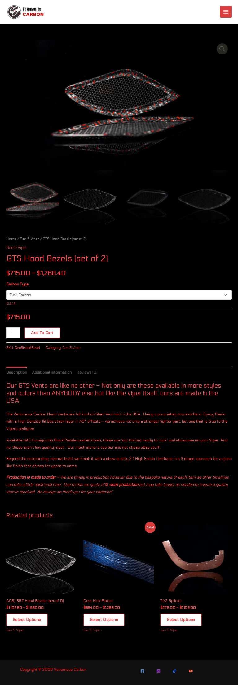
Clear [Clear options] (10, 304)
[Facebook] (142, 671)
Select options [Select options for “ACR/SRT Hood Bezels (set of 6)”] (27, 620)
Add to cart (42, 333)
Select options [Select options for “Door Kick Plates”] (104, 620)
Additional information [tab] (52, 372)
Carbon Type (17, 284)
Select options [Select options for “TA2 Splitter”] (181, 620)
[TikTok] (174, 671)
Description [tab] (16, 372)
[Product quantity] (13, 333)
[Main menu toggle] (226, 12)
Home (11, 238)
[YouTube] (191, 671)
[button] (222, 48)
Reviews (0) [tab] (87, 372)
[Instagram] (158, 671)
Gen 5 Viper (29, 238)
